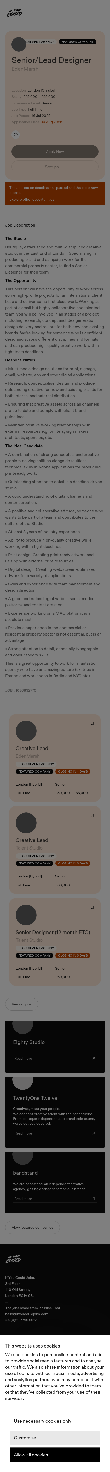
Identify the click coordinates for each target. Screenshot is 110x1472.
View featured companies (32, 1227)
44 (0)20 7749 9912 (21, 1319)
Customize (25, 1438)
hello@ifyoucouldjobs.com (26, 1313)
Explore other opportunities (31, 199)
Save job (55, 166)
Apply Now (55, 151)
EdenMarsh (24, 69)
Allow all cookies (31, 1455)
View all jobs (22, 1004)
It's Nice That (49, 1307)
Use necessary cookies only (42, 1421)
